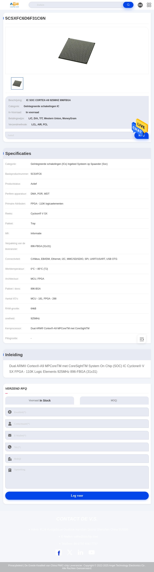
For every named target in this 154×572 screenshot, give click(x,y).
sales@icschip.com (79, 536)
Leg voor (77, 495)
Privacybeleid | (16, 565)
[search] (128, 5)
